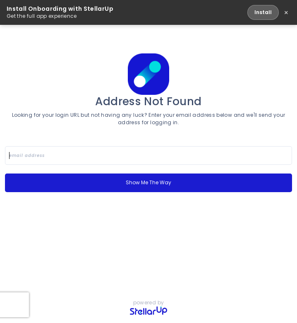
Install (263, 12)
